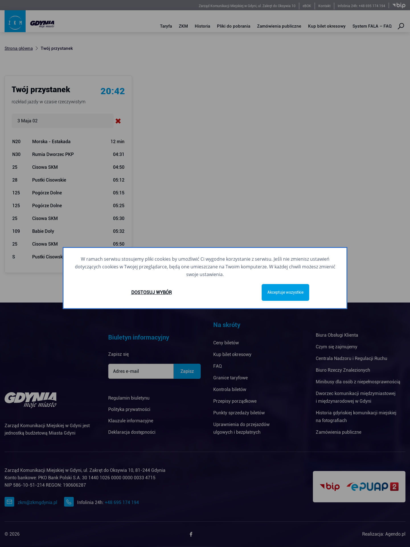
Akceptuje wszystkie (285, 292)
